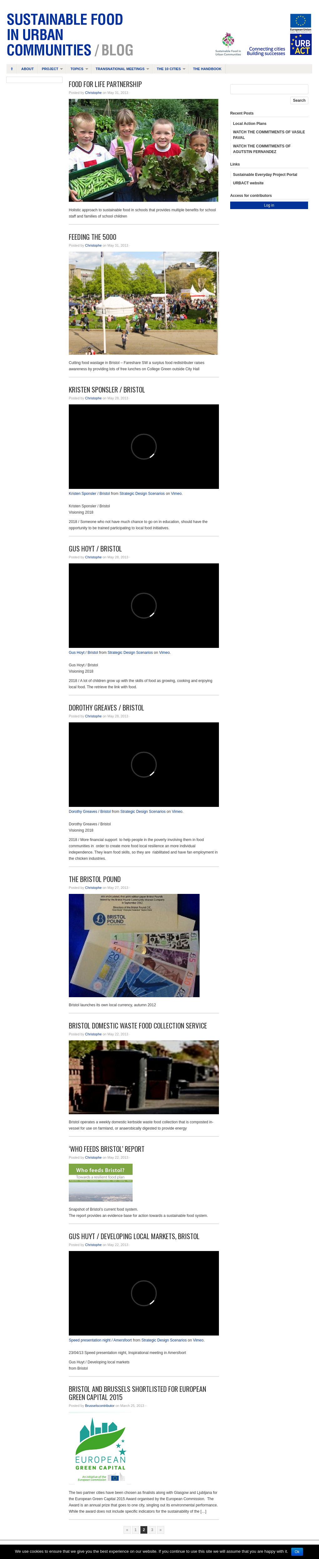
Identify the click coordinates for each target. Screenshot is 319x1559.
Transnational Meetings (120, 70)
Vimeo (176, 493)
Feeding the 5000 (92, 237)
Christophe (93, 93)
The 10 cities (169, 70)
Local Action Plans (249, 123)
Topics (77, 70)
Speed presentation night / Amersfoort (100, 1340)
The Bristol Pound (95, 879)
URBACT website (248, 183)
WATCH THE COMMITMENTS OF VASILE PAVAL (269, 135)
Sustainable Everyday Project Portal (265, 174)
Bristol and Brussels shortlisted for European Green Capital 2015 (137, 1393)
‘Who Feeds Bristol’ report (106, 1149)
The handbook (207, 69)
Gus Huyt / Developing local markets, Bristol (134, 1236)
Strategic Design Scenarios (142, 493)
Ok (297, 1552)
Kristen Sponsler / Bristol (107, 389)
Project (50, 70)
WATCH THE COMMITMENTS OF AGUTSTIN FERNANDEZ (262, 149)
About (27, 69)
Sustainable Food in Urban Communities (159, 34)
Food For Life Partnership (105, 84)
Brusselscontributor (99, 1406)
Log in (269, 205)
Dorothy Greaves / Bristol (106, 707)
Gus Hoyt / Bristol (95, 548)
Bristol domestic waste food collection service (138, 1025)
